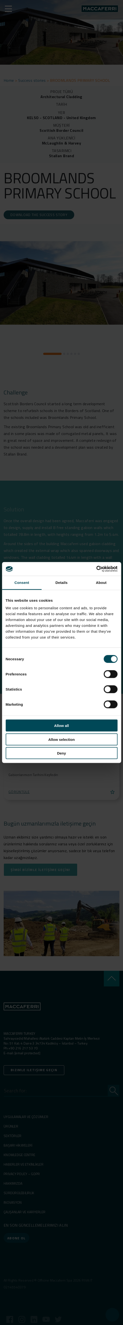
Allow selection (61, 739)
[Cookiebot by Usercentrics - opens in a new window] (96, 569)
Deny (61, 753)
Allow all (61, 726)
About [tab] (101, 582)
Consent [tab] (21, 582)
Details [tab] (62, 582)
